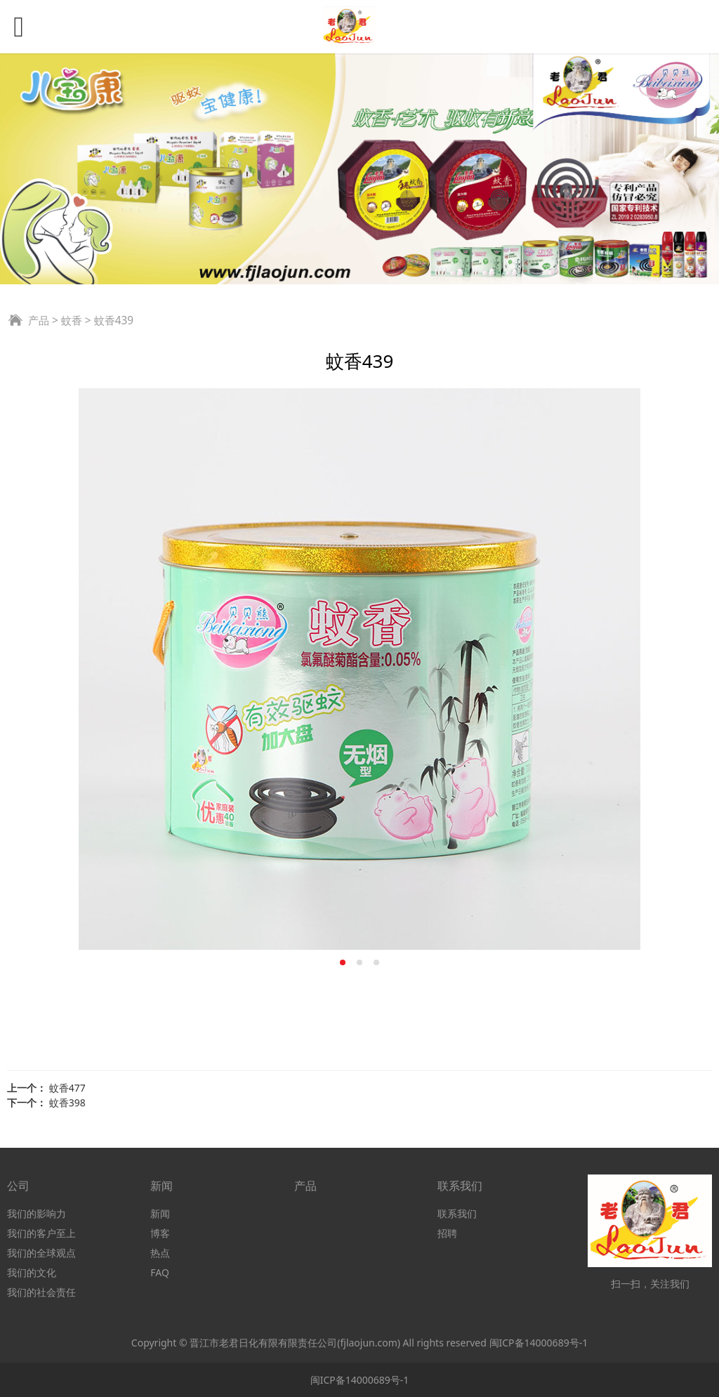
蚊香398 (67, 1102)
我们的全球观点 (41, 1252)
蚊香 (71, 320)
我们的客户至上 (41, 1233)
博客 (160, 1233)
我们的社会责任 (41, 1292)
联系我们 (457, 1213)
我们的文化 (31, 1272)
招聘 (447, 1233)
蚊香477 (67, 1087)
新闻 (160, 1213)
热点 (160, 1252)
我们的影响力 (36, 1213)
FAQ (159, 1272)
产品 (38, 320)
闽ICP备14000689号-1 (538, 1342)
